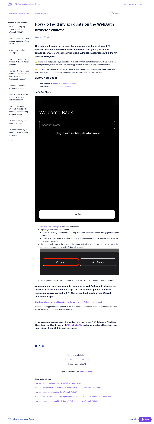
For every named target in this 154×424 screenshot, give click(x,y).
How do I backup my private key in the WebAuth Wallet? (17, 29)
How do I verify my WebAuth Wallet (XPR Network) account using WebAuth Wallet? (18, 110)
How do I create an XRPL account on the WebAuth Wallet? (19, 41)
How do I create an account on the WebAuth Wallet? (56, 392)
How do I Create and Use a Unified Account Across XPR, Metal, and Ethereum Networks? (19, 75)
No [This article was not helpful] (83, 359)
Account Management (40, 13)
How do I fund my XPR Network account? (18, 122)
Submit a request (129, 4)
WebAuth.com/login (51, 227)
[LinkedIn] (43, 346)
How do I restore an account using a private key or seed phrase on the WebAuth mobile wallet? (73, 396)
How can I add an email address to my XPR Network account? (18, 97)
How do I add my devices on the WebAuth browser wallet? (58, 383)
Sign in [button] (141, 4)
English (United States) (136, 419)
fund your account (64, 86)
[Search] (128, 13)
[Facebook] (36, 346)
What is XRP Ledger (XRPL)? (17, 51)
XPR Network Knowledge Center (19, 13)
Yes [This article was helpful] (71, 359)
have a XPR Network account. (65, 84)
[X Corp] (39, 346)
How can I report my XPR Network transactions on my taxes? (19, 132)
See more (12, 140)
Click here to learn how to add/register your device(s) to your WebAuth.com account (68, 302)
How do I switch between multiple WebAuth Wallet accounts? (19, 62)
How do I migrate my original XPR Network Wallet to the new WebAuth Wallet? (66, 401)
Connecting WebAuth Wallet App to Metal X (17, 86)
